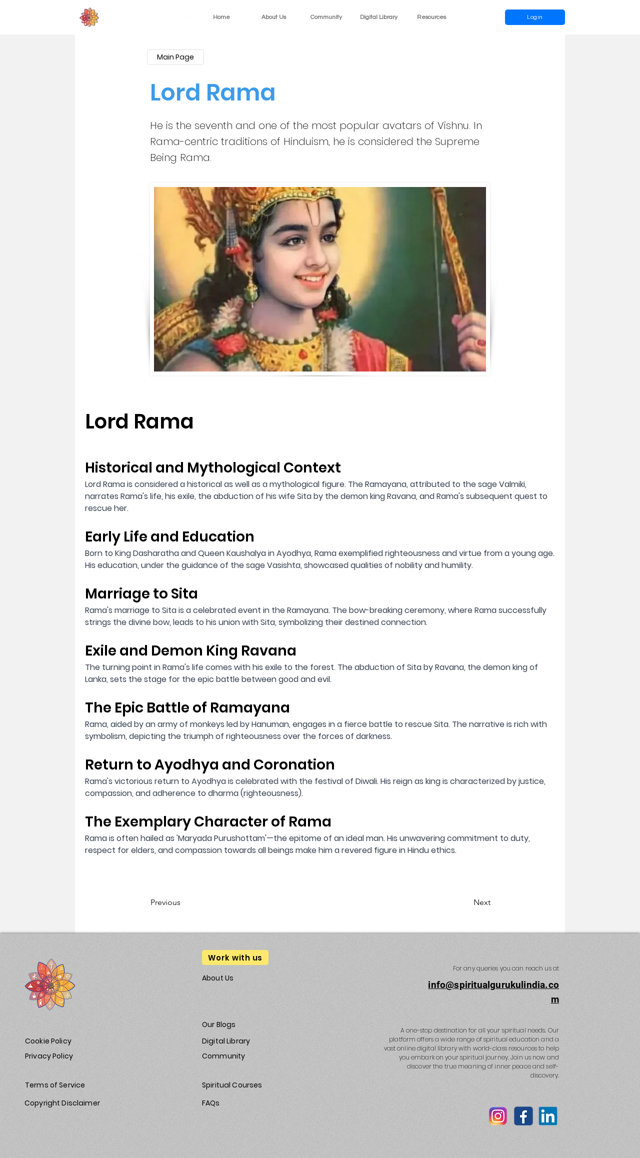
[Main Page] (175, 57)
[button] (431, 17)
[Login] (535, 17)
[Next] (465, 902)
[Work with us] (235, 957)
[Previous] (183, 902)
